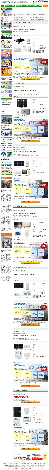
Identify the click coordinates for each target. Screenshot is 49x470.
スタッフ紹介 (4, 109)
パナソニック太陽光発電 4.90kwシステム (38, 17)
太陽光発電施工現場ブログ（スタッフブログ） (20, 466)
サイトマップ (46, 0)
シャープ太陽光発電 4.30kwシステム (37, 14)
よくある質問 (4, 107)
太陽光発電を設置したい (6, 104)
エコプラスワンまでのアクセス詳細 (7, 129)
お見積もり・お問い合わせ (35, 466)
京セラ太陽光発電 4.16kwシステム (20, 17)
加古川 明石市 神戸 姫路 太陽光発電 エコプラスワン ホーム (12, 465)
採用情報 (3, 113)
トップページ (4, 100)
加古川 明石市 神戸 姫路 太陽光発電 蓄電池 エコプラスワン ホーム (21, 7)
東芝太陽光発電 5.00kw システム (20, 145)
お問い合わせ (42, 0)
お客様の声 (39, 465)
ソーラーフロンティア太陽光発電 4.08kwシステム (23, 22)
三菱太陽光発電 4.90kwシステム (19, 19)
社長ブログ (12, 466)
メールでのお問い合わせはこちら (6, 128)
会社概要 (39, 0)
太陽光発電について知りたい (7, 102)
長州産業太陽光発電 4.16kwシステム (37, 19)
